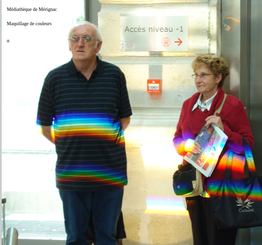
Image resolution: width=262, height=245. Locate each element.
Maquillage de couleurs (29, 23)
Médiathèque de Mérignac (32, 9)
